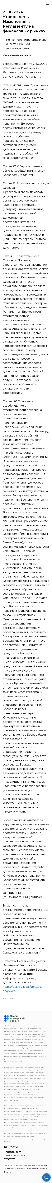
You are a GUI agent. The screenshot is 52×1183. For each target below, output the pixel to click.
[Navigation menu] (47, 4)
